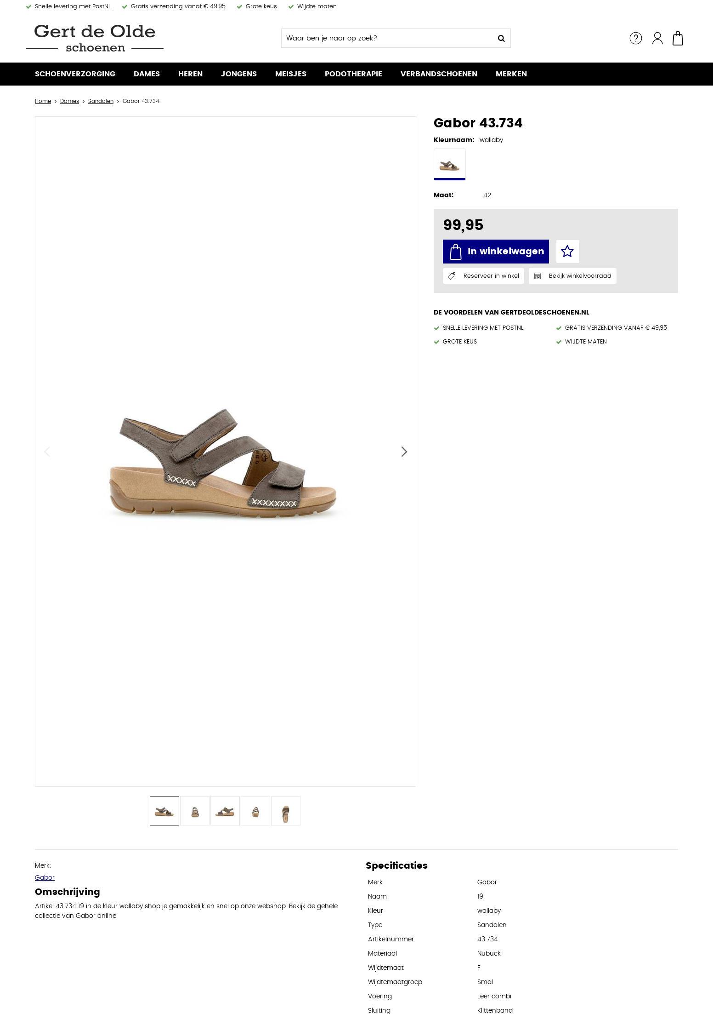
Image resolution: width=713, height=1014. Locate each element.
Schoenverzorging (75, 74)
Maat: (443, 195)
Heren (190, 74)
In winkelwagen (506, 251)
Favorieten (568, 252)
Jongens (239, 74)
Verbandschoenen (439, 74)
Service (635, 38)
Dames (147, 74)
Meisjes (290, 74)
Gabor (45, 878)
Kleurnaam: (454, 140)
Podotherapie (353, 74)
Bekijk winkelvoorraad (580, 276)
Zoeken (501, 38)
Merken (511, 74)
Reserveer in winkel (491, 276)
